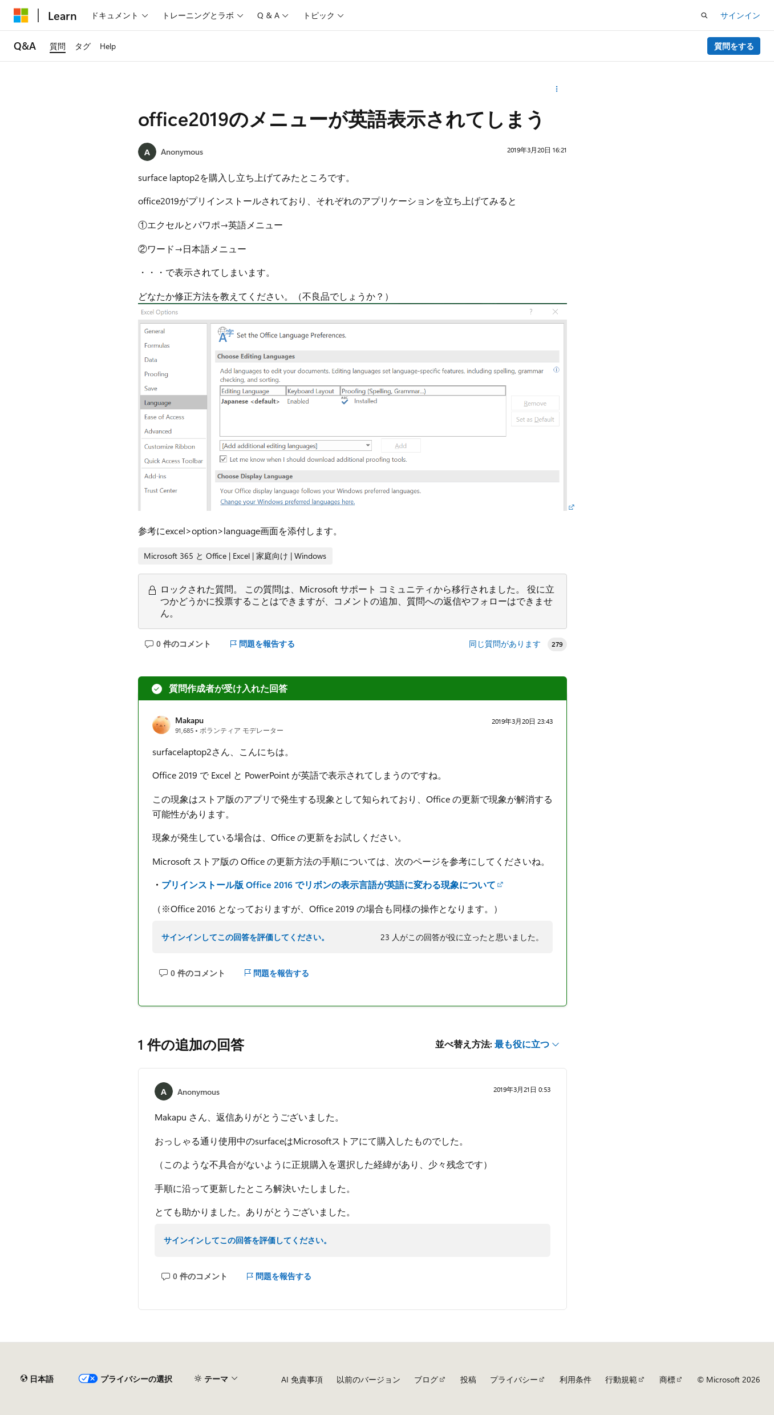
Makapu (189, 720)
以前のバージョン (368, 1379)
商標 (667, 1379)
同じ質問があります (505, 643)
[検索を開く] (704, 15)
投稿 (468, 1379)
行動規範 (621, 1379)
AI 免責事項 (302, 1379)
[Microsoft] (21, 15)
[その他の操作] (557, 89)
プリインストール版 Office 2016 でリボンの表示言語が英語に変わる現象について (328, 884)
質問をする (734, 46)
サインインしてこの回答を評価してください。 (245, 937)
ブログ (426, 1379)
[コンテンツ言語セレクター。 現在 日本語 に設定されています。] (37, 1379)
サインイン (740, 15)
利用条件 (575, 1379)
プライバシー (514, 1379)
